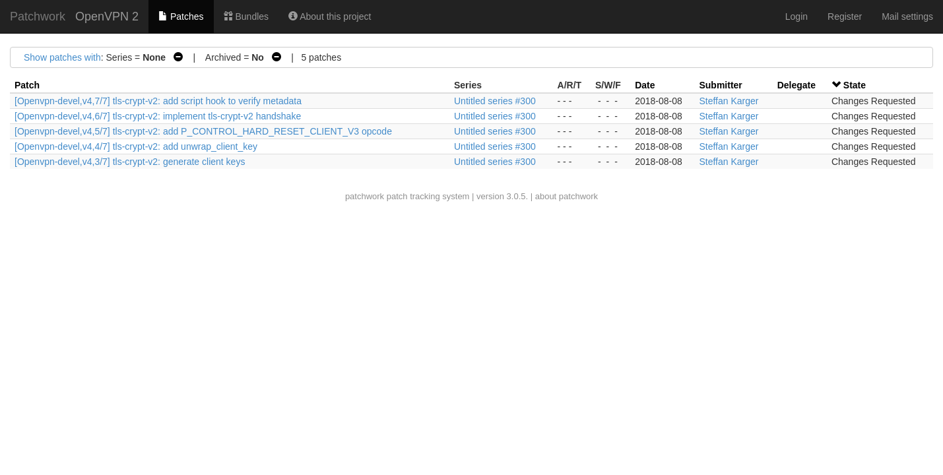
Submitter (720, 85)
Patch (27, 85)
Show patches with (62, 57)
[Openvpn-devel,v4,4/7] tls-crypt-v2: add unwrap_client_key (136, 146)
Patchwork (37, 16)
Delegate (796, 85)
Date (645, 85)
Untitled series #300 (495, 101)
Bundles (246, 16)
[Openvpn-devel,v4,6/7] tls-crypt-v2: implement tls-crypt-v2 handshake (158, 116)
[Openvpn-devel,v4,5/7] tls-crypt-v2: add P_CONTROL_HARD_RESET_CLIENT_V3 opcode (203, 131)
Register (845, 16)
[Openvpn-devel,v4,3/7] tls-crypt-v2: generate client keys (130, 161)
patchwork (364, 196)
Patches (180, 16)
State (854, 85)
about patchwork (566, 196)
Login (796, 16)
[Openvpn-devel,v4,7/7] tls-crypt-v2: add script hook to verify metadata (158, 101)
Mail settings (907, 16)
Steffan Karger (728, 101)
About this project (329, 16)
